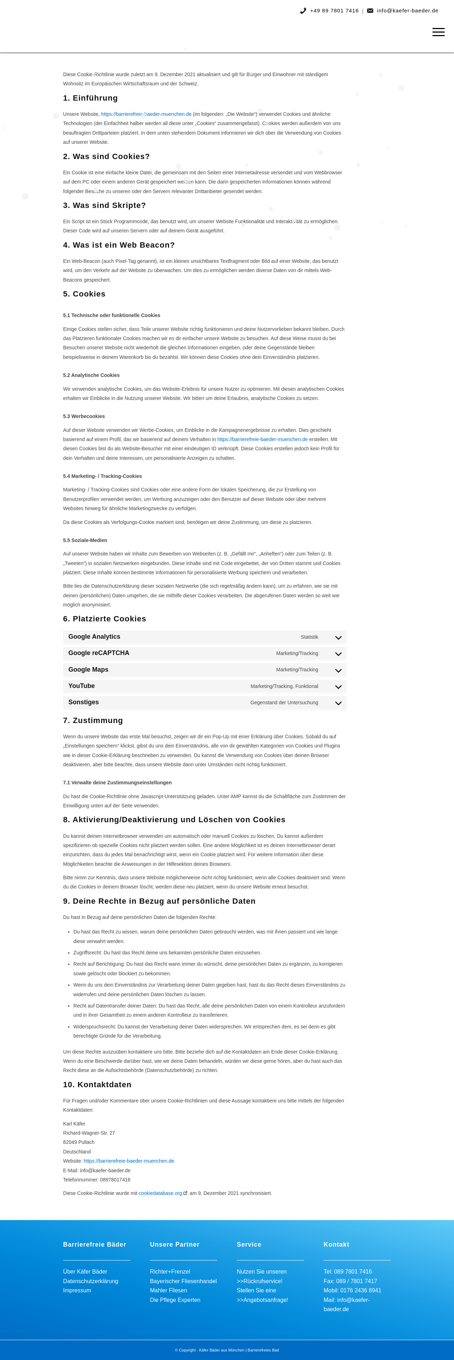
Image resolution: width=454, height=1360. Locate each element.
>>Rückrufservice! (259, 1281)
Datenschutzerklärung (90, 1281)
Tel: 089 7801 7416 (348, 1272)
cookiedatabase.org (160, 1193)
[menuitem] (329, 11)
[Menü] (436, 31)
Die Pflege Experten (175, 1300)
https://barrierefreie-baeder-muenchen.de (146, 114)
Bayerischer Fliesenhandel (183, 1281)
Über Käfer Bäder (85, 1272)
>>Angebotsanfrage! (262, 1300)
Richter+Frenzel (170, 1272)
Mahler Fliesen (168, 1290)
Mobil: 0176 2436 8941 (352, 1290)
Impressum (77, 1290)
